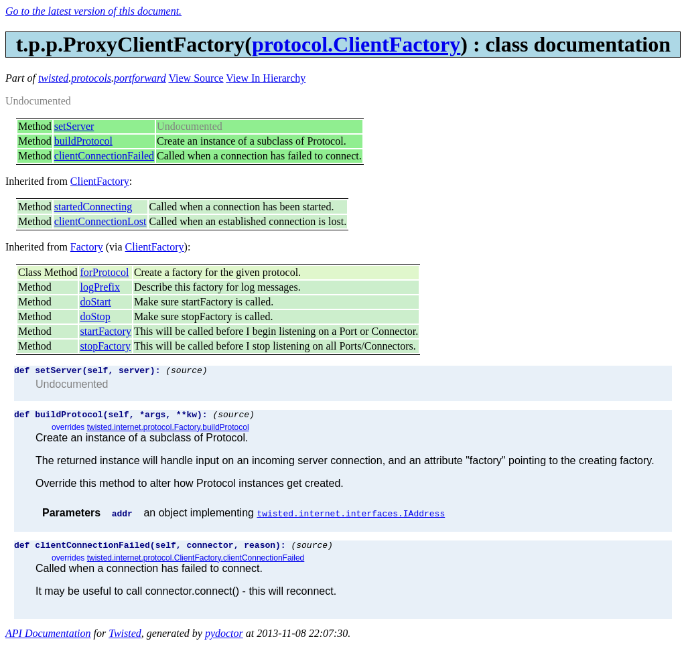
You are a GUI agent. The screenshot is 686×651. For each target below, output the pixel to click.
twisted (53, 78)
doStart (95, 301)
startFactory (105, 331)
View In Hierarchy (265, 78)
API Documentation (48, 639)
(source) (186, 372)
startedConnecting (93, 206)
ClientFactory (99, 181)
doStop (95, 316)
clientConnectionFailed (104, 155)
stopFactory (105, 346)
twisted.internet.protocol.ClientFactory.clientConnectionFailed (196, 564)
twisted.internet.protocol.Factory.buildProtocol (168, 431)
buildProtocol (83, 141)
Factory (86, 246)
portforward (140, 78)
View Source (195, 78)
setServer (74, 126)
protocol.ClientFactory (356, 44)
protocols (91, 78)
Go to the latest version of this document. (93, 11)
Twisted (125, 639)
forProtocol (104, 272)
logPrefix (100, 287)
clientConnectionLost (100, 221)
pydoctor (224, 639)
